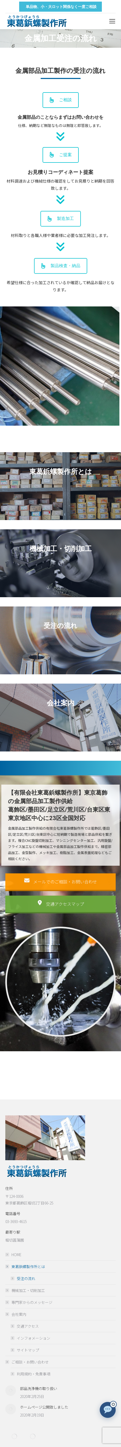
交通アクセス (28, 1326)
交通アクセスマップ (60, 915)
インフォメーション (33, 1338)
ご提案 (61, 155)
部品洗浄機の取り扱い (38, 1388)
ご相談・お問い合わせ (27, 1362)
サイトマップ (28, 1350)
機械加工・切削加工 (28, 1290)
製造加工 (61, 229)
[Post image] (10, 1390)
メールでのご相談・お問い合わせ (60, 893)
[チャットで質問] (108, 1410)
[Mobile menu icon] (112, 21)
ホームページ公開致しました (44, 1407)
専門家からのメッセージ (31, 1302)
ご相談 (61, 100)
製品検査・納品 (60, 276)
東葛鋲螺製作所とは (25, 1266)
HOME (16, 1254)
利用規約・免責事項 (33, 1373)
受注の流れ (26, 1278)
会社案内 (16, 1314)
